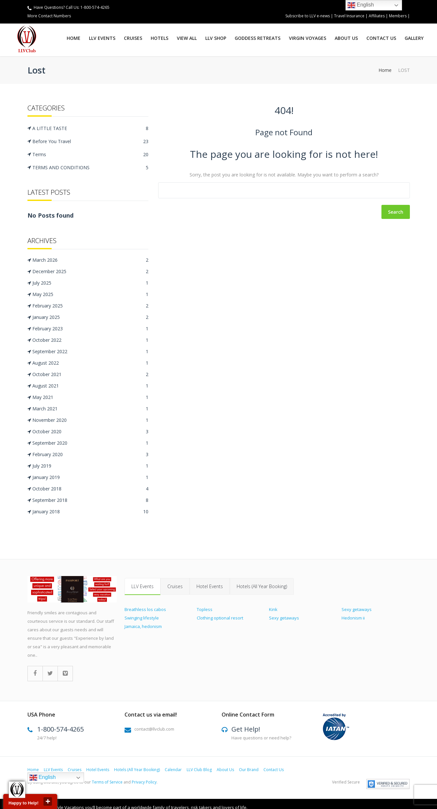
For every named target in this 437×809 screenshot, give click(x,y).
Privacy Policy (144, 783)
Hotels (159, 38)
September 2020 (90, 443)
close (47, 801)
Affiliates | (379, 16)
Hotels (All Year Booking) (262, 586)
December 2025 (90, 271)
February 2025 (90, 306)
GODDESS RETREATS (257, 38)
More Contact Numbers (49, 16)
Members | (399, 16)
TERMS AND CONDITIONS (90, 167)
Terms (90, 154)
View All (187, 38)
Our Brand (249, 770)
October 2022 (90, 340)
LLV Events (102, 38)
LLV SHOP (215, 38)
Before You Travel (90, 141)
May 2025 (90, 294)
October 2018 (90, 489)
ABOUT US (346, 38)
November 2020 (90, 420)
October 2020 (90, 432)
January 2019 (90, 477)
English (42, 779)
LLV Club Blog (199, 770)
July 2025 (90, 283)
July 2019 (90, 466)
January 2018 (90, 512)
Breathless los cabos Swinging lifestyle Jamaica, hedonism (145, 617)
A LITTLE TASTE (90, 128)
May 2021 (90, 397)
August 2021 (90, 386)
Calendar (173, 770)
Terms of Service (107, 783)
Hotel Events (209, 586)
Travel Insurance (349, 16)
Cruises (133, 38)
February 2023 (90, 329)
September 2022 (90, 351)
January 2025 (90, 317)
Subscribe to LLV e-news (307, 16)
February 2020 (90, 454)
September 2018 (90, 500)
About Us (225, 770)
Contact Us (381, 38)
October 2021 (90, 374)
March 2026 (90, 260)
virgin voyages (307, 38)
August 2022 (90, 363)
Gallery (414, 38)
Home (73, 38)
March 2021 (90, 409)
